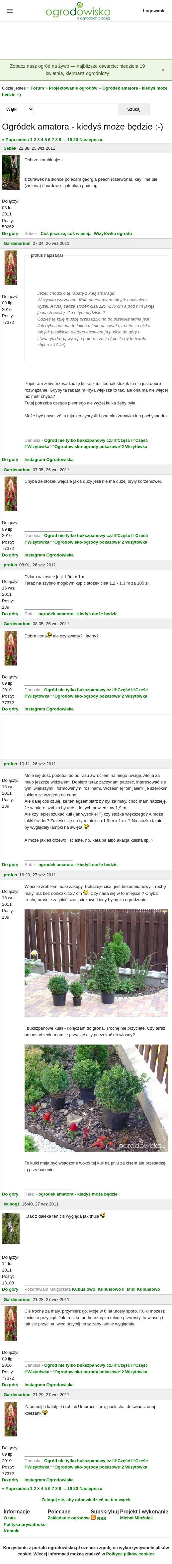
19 (69, 139)
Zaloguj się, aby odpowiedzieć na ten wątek (86, 1499)
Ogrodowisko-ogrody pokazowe (87, 446)
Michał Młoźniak (136, 1517)
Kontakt (12, 1530)
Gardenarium (17, 243)
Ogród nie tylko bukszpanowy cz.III (80, 440)
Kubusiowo (83, 1289)
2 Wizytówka (134, 446)
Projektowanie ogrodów (73, 88)
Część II (125, 440)
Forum (37, 88)
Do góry (10, 233)
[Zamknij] (163, 69)
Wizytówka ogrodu (113, 233)
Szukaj (133, 109)
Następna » (90, 139)
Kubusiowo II (111, 1289)
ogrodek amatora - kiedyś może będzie (78, 613)
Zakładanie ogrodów (69, 1517)
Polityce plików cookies (130, 1553)
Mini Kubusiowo (143, 1289)
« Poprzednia (15, 139)
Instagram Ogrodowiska (49, 459)
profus (10, 564)
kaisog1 (12, 1204)
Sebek (10, 148)
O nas (10, 1517)
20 (75, 139)
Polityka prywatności (25, 1524)
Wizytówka (38, 446)
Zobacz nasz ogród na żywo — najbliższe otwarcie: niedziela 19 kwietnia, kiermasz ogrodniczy (77, 69)
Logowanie (154, 10)
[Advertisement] (86, 41)
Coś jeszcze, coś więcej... (67, 233)
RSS (98, 1518)
